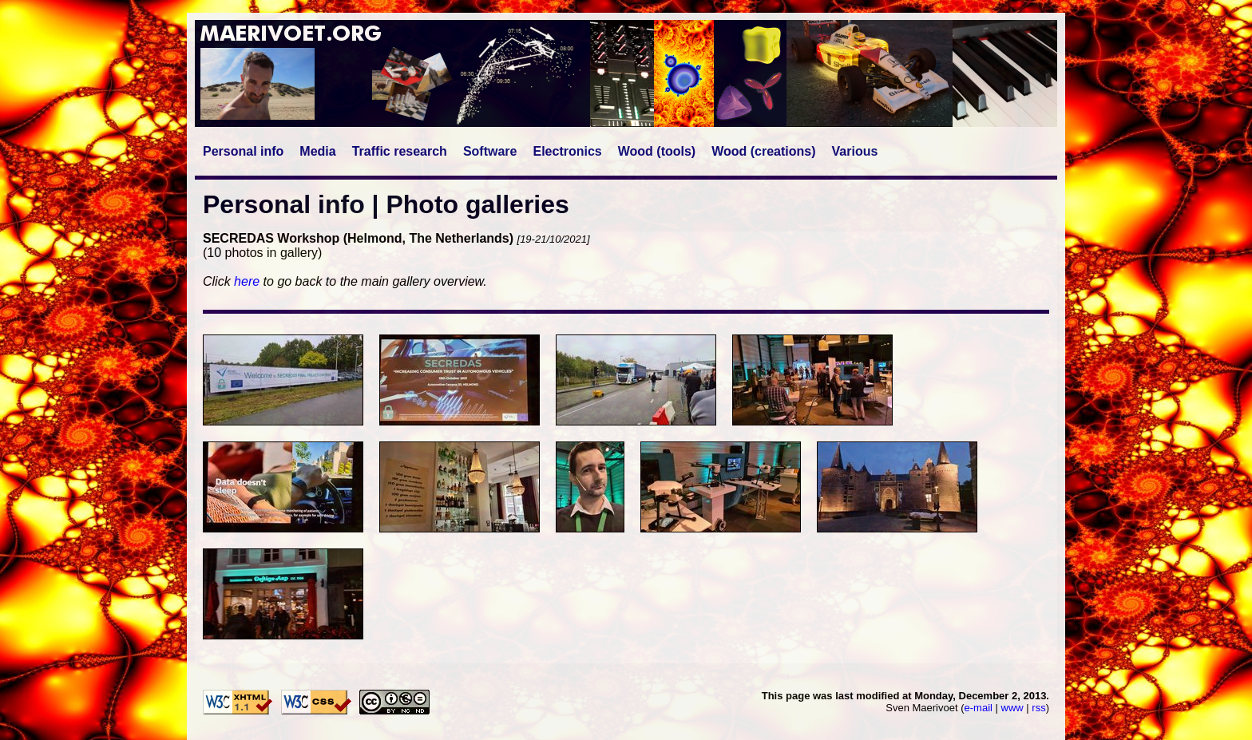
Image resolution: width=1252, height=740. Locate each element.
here (247, 281)
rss (1038, 708)
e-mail (978, 708)
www (1012, 708)
